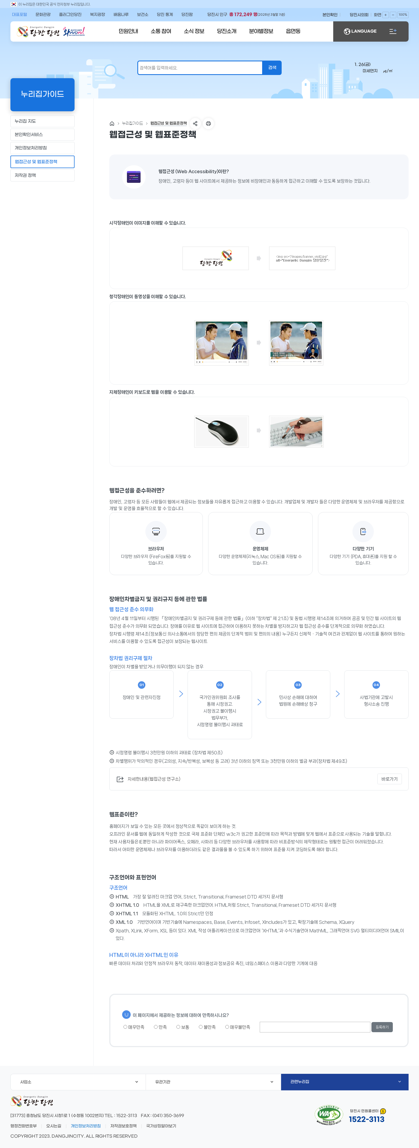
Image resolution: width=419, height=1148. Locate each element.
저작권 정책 (42, 175)
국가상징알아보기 (161, 1126)
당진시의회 (359, 15)
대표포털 (19, 14)
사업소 (79, 1082)
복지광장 (97, 14)
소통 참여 (161, 31)
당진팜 (187, 14)
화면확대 (385, 15)
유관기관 (214, 1082)
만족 (160, 1027)
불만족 (207, 1027)
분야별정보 (261, 31)
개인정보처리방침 (42, 148)
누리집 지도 (42, 121)
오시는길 (53, 1126)
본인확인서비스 (42, 134)
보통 (182, 1027)
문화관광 (43, 14)
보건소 (142, 14)
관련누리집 (345, 1081)
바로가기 (390, 779)
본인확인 (330, 15)
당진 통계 (165, 14)
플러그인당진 (70, 14)
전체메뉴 (393, 31)
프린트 (208, 123)
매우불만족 (237, 1027)
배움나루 (121, 14)
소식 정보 (194, 31)
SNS (195, 123)
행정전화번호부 (23, 1126)
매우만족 (133, 1027)
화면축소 (393, 15)
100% (403, 15)
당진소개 (226, 31)
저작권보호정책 (123, 1126)
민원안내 (128, 31)
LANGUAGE (360, 31)
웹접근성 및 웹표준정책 (42, 161)
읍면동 (293, 31)
